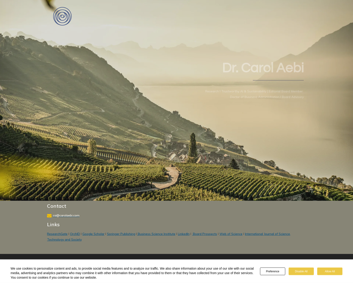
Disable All (301, 271)
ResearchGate (57, 234)
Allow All (330, 271)
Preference (272, 271)
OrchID (75, 234)
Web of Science (230, 234)
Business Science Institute (156, 234)
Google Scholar (93, 234)
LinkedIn (184, 234)
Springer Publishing (121, 234)
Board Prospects (204, 234)
